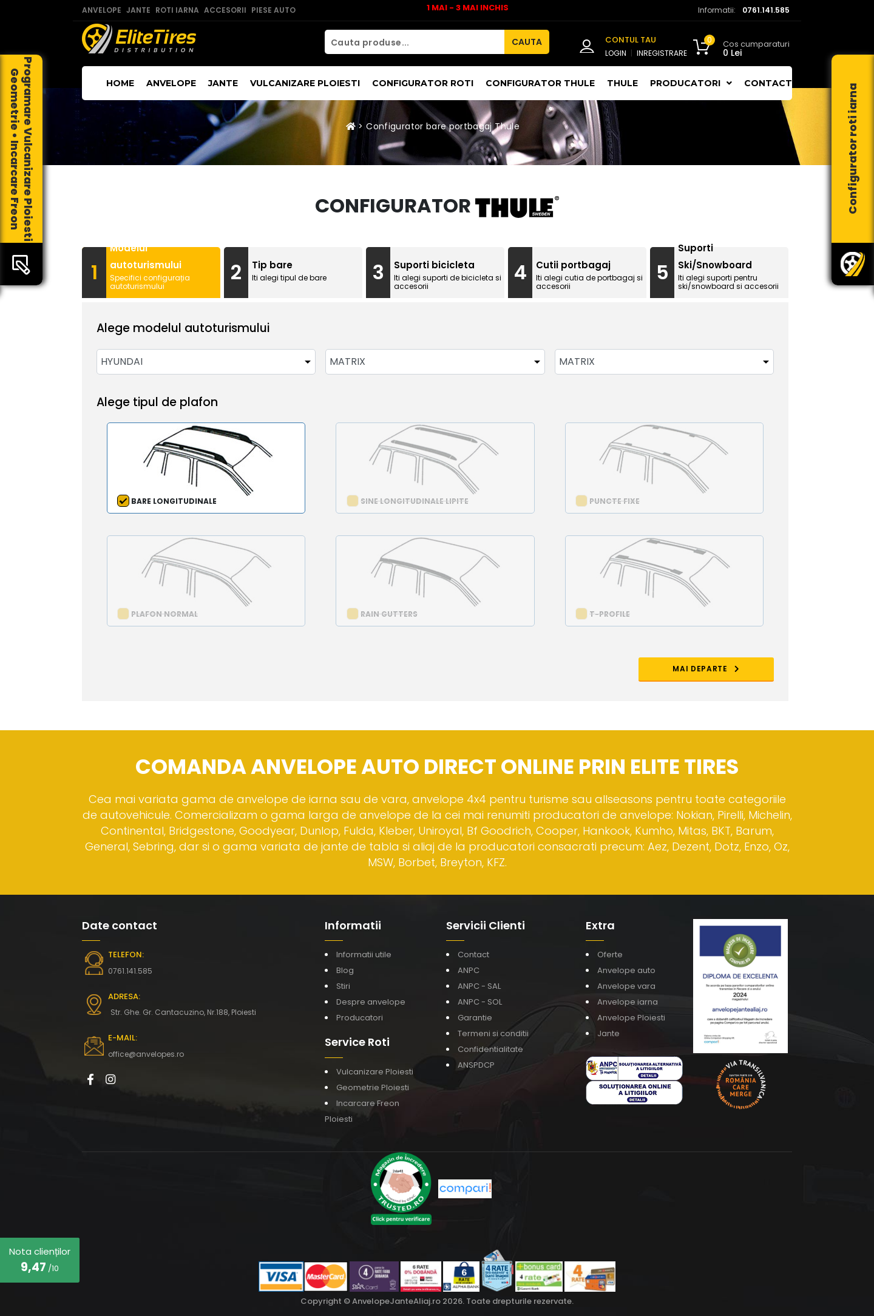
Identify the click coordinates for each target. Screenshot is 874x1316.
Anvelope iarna (627, 1002)
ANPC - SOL (480, 1002)
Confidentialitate (490, 1049)
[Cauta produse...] (414, 42)
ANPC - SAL (479, 986)
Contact (768, 83)
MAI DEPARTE (706, 668)
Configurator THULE (540, 83)
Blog (345, 970)
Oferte (610, 954)
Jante (223, 83)
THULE (622, 83)
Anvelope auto (626, 970)
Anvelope (171, 83)
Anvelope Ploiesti (631, 1017)
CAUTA (527, 42)
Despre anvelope (370, 1002)
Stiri (343, 986)
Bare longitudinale (174, 501)
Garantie (475, 1017)
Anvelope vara (626, 986)
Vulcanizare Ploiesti (305, 83)
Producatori (359, 1017)
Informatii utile (363, 954)
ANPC (468, 970)
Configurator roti (422, 83)
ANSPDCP (476, 1065)
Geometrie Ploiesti (372, 1087)
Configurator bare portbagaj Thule (443, 126)
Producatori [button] (691, 83)
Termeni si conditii (493, 1033)
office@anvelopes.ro (146, 1054)
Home (120, 83)
